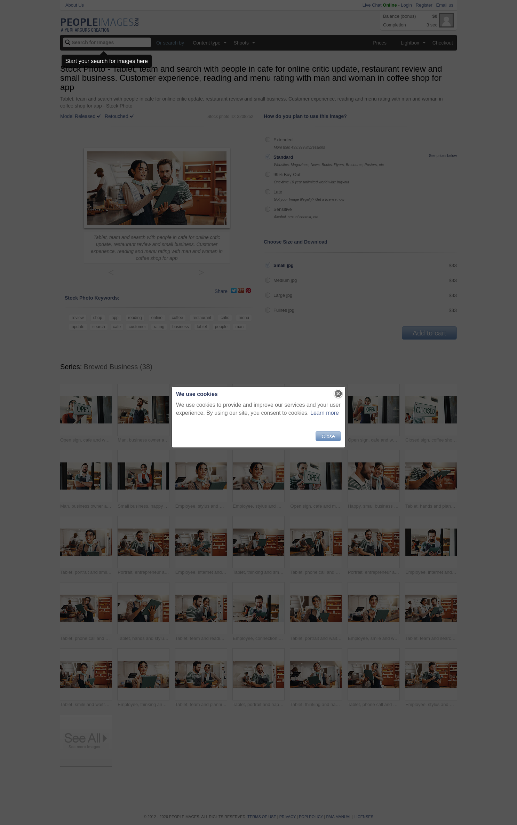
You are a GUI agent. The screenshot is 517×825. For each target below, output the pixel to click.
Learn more (324, 413)
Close (328, 436)
